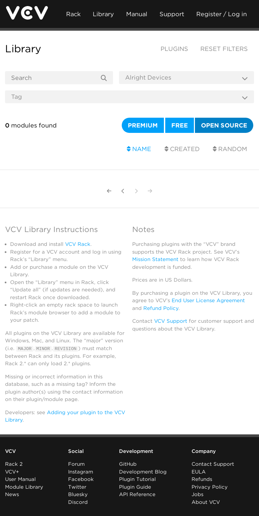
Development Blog (143, 472)
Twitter (77, 487)
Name (139, 148)
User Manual (20, 479)
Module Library (24, 487)
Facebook (81, 479)
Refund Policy (160, 308)
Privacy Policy (210, 487)
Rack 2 (14, 464)
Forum (76, 464)
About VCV (206, 502)
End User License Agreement (208, 300)
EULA (199, 472)
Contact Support (213, 464)
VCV (10, 451)
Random (230, 148)
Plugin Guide (135, 487)
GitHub (128, 464)
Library (103, 14)
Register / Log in (221, 14)
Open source (224, 125)
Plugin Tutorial (137, 479)
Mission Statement (155, 259)
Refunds (202, 479)
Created (182, 148)
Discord (78, 502)
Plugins (174, 48)
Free (179, 125)
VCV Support (170, 321)
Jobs (197, 494)
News (12, 494)
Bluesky (78, 494)
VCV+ (12, 472)
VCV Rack (77, 244)
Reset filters (224, 48)
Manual (136, 14)
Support (172, 14)
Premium (143, 125)
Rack (73, 14)
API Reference (137, 494)
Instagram (80, 472)
